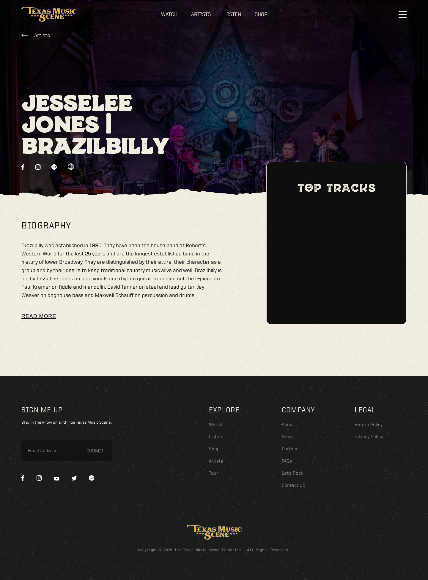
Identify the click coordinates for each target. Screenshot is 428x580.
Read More (38, 316)
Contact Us (293, 485)
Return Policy (369, 424)
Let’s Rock (292, 473)
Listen (232, 14)
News (287, 436)
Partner (290, 448)
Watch (169, 14)
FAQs (287, 460)
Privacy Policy (369, 436)
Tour (213, 473)
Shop (261, 14)
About (288, 424)
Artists (201, 14)
